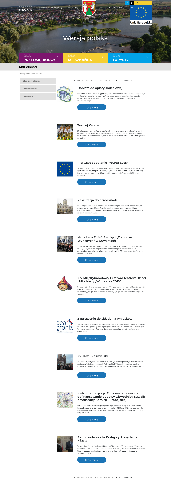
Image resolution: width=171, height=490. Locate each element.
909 (100, 81)
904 (78, 81)
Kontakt (132, 8)
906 (87, 81)
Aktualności (37, 74)
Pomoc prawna (118, 8)
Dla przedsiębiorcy (31, 81)
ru (150, 3)
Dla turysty (28, 96)
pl (142, 3)
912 (113, 81)
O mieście (42, 8)
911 (109, 81)
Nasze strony (72, 8)
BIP (142, 8)
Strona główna (24, 74)
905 (82, 81)
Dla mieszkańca (30, 89)
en (146, 3)
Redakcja (104, 8)
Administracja (57, 8)
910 (105, 81)
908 (96, 81)
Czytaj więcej (91, 107)
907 (91, 81)
